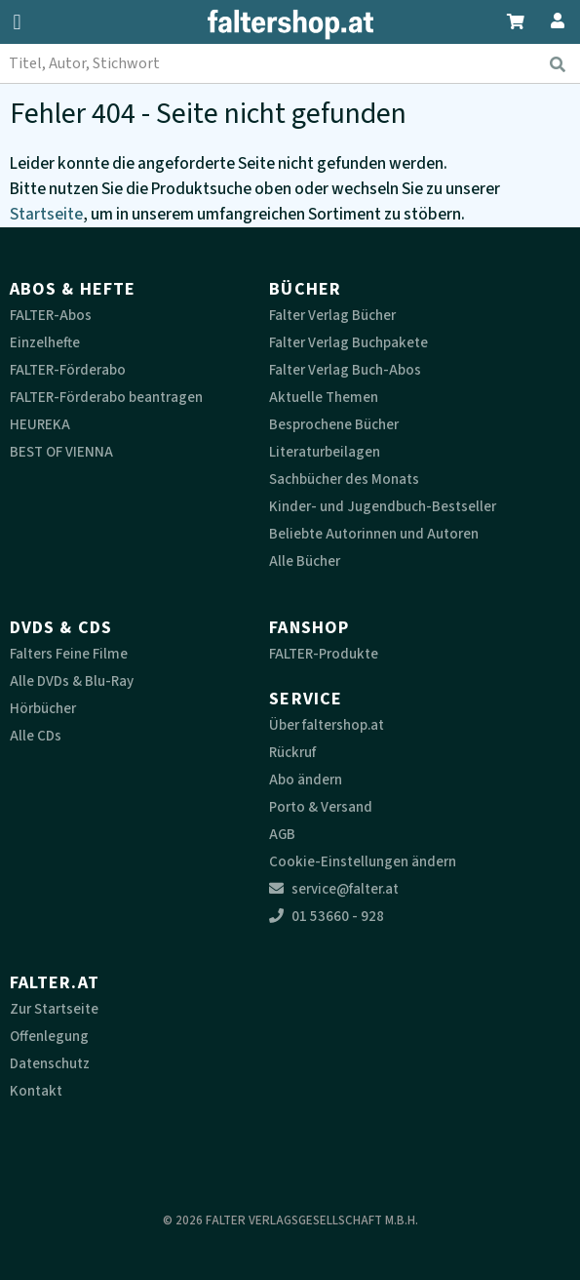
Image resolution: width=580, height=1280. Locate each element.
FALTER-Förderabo (68, 370)
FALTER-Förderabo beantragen (106, 397)
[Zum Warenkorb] (516, 19)
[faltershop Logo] (290, 24)
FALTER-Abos (51, 315)
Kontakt (36, 1091)
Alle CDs (35, 736)
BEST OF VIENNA (61, 452)
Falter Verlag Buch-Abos (345, 370)
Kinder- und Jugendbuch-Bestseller (382, 507)
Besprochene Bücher (334, 425)
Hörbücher (43, 709)
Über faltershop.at (326, 725)
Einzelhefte (45, 343)
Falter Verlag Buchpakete (348, 343)
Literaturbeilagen (324, 452)
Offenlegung (49, 1036)
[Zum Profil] (553, 18)
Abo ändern (305, 780)
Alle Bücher (304, 561)
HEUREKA (40, 425)
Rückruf (292, 752)
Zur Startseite (54, 1009)
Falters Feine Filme (69, 654)
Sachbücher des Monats (344, 479)
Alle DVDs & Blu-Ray (72, 681)
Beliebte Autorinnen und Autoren (374, 534)
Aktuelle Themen (323, 397)
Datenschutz (50, 1064)
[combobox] (290, 63)
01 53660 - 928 (326, 916)
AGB (282, 834)
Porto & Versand (320, 807)
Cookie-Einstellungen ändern (362, 862)
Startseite (46, 214)
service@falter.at (334, 889)
